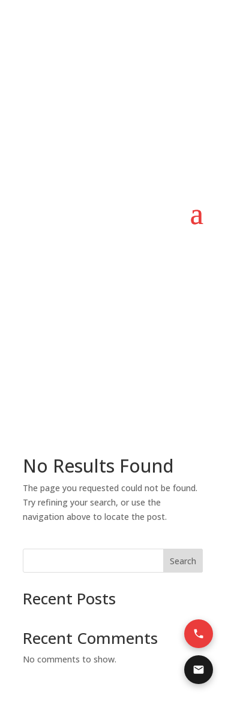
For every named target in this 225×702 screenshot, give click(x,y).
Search (183, 561)
